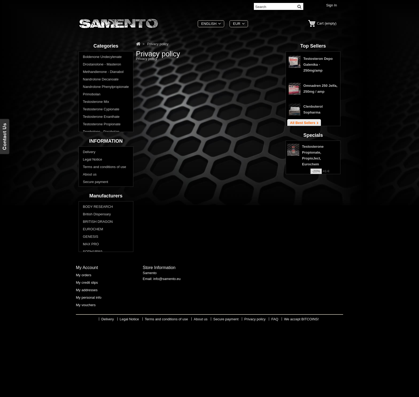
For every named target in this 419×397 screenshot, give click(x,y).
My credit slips (87, 354)
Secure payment (95, 216)
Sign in (331, 5)
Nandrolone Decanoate (101, 80)
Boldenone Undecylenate (102, 57)
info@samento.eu (167, 352)
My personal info (88, 369)
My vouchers (86, 377)
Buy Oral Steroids (96, 147)
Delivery (89, 186)
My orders (83, 347)
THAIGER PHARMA (98, 318)
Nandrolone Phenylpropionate (106, 87)
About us (89, 209)
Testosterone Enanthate (101, 117)
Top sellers (313, 46)
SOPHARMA (93, 303)
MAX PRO (91, 295)
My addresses (87, 362)
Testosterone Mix (96, 102)
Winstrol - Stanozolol (99, 140)
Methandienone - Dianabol (103, 72)
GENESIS (90, 288)
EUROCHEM (93, 280)
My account (87, 339)
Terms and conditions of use (104, 201)
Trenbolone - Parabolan (101, 132)
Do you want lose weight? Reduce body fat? (102, 157)
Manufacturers (105, 246)
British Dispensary (97, 265)
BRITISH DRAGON (98, 273)
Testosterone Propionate (102, 125)
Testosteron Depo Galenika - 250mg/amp (318, 66)
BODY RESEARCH (98, 258)
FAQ (86, 231)
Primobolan (91, 95)
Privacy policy (93, 223)
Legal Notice (92, 194)
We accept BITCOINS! (301, 393)
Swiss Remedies (95, 310)
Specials (313, 166)
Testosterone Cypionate (101, 110)
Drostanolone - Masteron (102, 65)
